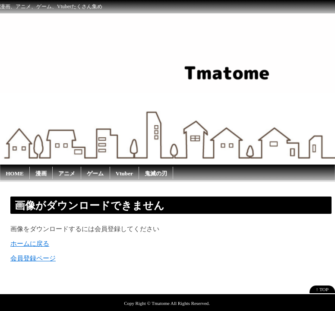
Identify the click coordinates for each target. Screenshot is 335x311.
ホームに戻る (29, 243)
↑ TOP (322, 289)
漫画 (41, 173)
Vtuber (124, 173)
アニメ (66, 173)
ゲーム (95, 173)
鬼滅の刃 (156, 173)
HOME (15, 173)
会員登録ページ (33, 258)
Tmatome (161, 303)
